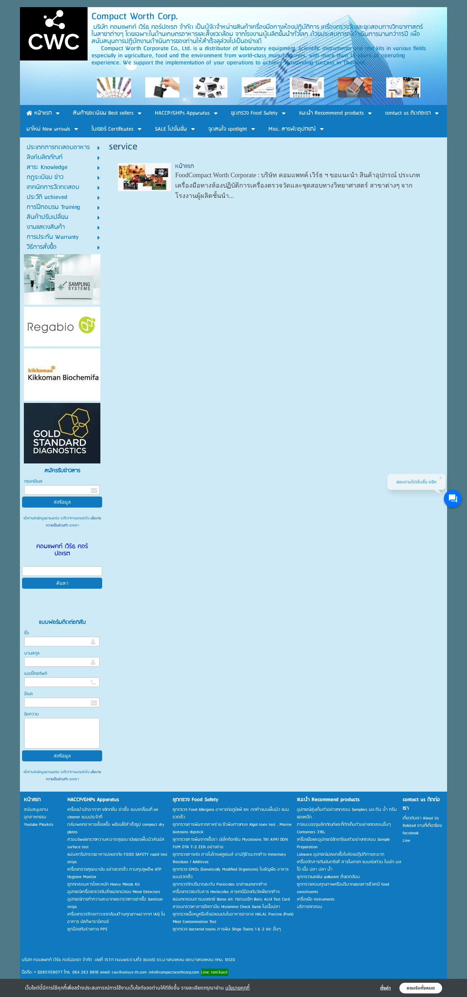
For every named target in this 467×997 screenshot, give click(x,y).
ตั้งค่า (385, 988)
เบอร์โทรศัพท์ (35, 673)
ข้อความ (31, 714)
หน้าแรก (184, 166)
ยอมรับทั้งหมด (420, 988)
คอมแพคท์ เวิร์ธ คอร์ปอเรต (62, 550)
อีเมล (28, 694)
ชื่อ (26, 633)
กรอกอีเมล (33, 481)
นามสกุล (32, 653)
